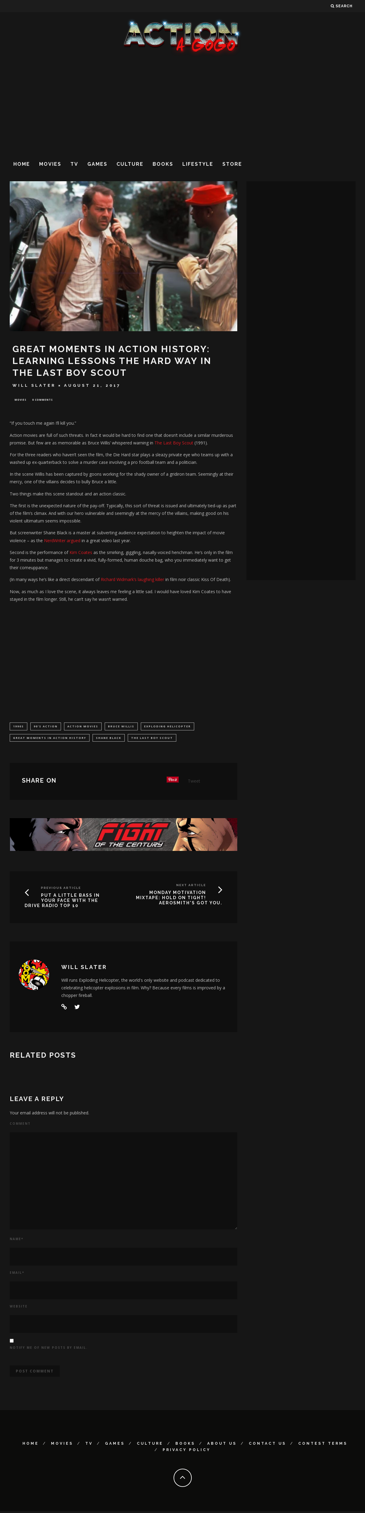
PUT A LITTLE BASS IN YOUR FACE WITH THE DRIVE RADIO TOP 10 (62, 902)
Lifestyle (197, 164)
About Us (222, 1445)
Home (21, 164)
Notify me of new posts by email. (49, 1349)
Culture (130, 164)
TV (74, 164)
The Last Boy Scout (173, 443)
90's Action (46, 727)
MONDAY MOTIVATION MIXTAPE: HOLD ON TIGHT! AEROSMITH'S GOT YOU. (179, 899)
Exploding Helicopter (167, 727)
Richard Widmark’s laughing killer (132, 580)
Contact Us (267, 1445)
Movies (50, 164)
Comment (20, 1125)
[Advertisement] (183, 105)
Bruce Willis (121, 727)
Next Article (191, 887)
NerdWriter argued (62, 541)
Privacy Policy (187, 1452)
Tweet (194, 783)
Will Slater (34, 385)
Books (163, 164)
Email (17, 1274)
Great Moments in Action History (49, 739)
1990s (18, 727)
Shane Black (108, 739)
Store (232, 164)
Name (16, 1240)
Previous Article (61, 889)
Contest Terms (322, 1445)
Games (97, 164)
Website (19, 1308)
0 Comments (42, 400)
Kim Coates (80, 553)
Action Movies (82, 727)
